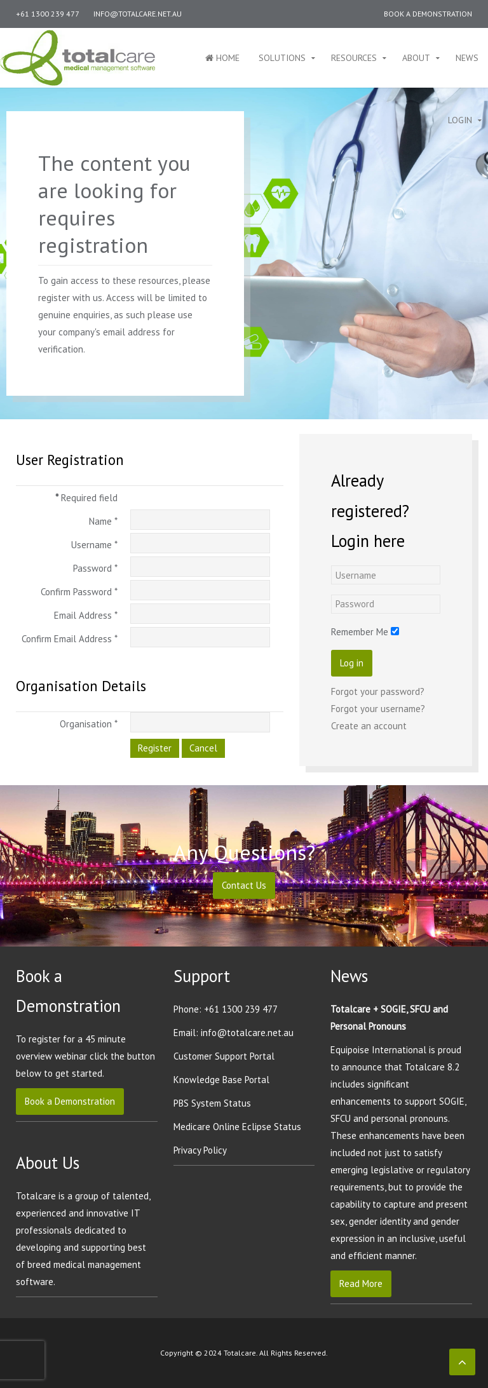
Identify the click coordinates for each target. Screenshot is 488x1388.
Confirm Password (79, 592)
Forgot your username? (378, 751)
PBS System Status (212, 1103)
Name (103, 521)
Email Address (86, 615)
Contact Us (244, 885)
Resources (354, 58)
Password (95, 568)
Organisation (89, 724)
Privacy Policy (200, 1150)
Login (460, 120)
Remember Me (359, 674)
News (467, 58)
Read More (361, 1283)
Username (94, 545)
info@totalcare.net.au (137, 13)
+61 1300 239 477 (47, 13)
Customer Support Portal (223, 1056)
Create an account (369, 768)
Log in (351, 705)
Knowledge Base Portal (221, 1080)
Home (222, 58)
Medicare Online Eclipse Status (237, 1127)
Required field (86, 498)
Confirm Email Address (70, 639)
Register (155, 748)
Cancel (203, 748)
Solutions (282, 58)
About (416, 58)
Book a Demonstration (428, 13)
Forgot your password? (377, 734)
